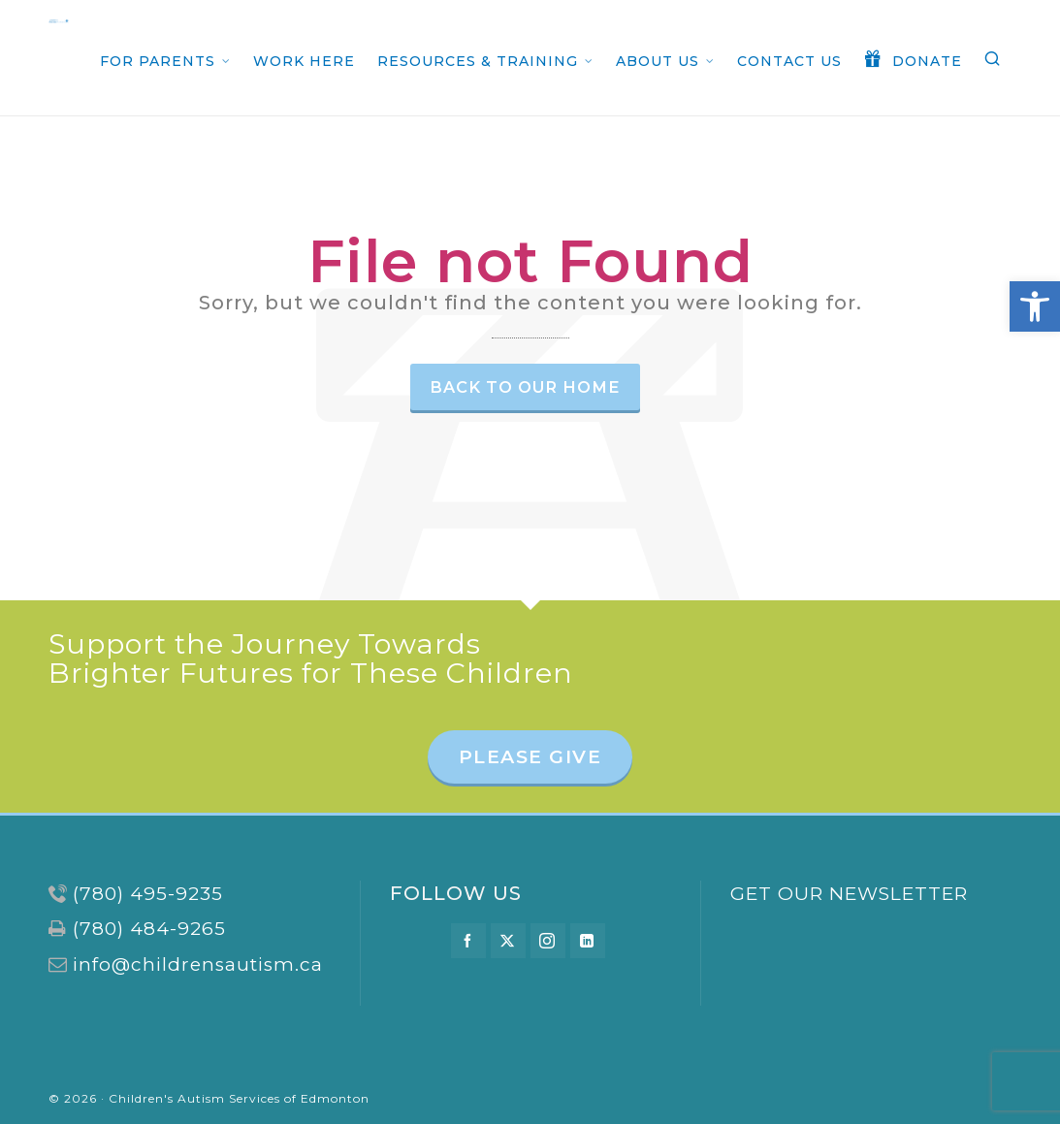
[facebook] (468, 940)
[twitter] (508, 940)
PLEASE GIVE (530, 757)
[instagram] (547, 940)
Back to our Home (525, 387)
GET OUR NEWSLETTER (849, 894)
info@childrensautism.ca (198, 964)
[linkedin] (587, 940)
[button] (1035, 306)
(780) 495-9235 (148, 894)
